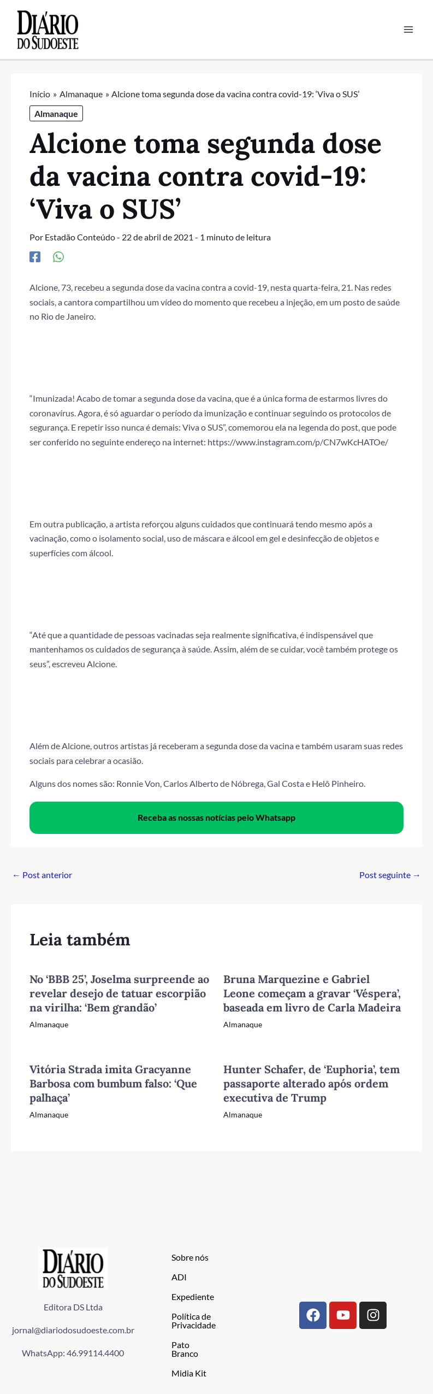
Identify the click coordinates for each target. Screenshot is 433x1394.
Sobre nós (190, 1257)
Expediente (192, 1296)
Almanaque (56, 113)
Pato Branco (184, 1348)
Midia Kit (188, 1373)
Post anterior (42, 874)
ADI (179, 1277)
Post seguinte (390, 874)
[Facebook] (34, 256)
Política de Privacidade (193, 1320)
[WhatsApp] (58, 256)
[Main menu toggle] (408, 29)
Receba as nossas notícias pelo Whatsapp (216, 818)
